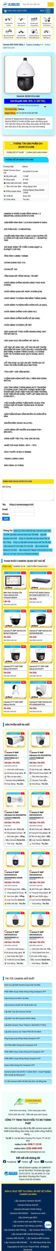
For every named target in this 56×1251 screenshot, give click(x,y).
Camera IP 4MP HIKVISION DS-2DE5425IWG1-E (11, 935)
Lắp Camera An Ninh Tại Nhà (16, 998)
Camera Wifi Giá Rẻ (15, 1238)
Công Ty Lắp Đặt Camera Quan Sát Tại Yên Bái (32, 542)
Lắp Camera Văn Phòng (15, 1230)
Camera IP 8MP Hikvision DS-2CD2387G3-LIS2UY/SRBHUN (40, 755)
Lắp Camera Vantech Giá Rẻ (28, 1201)
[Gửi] (6, 519)
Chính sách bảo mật (16, 1114)
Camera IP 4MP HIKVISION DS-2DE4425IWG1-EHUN (13, 875)
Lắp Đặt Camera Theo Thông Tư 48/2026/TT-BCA (25, 1025)
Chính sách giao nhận (37, 1110)
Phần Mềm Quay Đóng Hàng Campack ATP (22, 1058)
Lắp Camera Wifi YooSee (38, 1238)
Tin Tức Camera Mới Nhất (19, 978)
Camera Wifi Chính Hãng (13, 45)
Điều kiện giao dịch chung (36, 1114)
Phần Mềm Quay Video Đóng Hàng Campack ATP (25, 992)
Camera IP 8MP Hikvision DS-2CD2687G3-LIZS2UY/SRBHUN (15, 815)
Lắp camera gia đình (27, 1217)
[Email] (22, 509)
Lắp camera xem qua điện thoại (27, 1221)
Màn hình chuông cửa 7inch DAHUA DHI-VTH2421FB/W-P (12, 595)
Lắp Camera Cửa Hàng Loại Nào (28, 1226)
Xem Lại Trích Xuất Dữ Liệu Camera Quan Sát (32, 531)
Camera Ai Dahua (33, 45)
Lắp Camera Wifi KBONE (15, 1242)
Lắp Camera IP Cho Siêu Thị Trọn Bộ (18, 546)
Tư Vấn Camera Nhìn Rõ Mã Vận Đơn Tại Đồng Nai (25, 1081)
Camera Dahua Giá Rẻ (27, 1205)
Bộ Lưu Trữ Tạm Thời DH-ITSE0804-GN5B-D (21, 554)
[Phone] (22, 514)
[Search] (35, 4)
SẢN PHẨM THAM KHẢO (37, 566)
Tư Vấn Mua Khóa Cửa (40, 1242)
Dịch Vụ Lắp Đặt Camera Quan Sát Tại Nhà (22, 985)
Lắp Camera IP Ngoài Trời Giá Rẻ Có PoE (35, 550)
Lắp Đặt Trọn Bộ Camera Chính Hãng (19, 1018)
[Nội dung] (28, 495)
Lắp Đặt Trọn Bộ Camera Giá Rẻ (17, 1012)
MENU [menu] (45, 11)
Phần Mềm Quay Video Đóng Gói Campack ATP (24, 1052)
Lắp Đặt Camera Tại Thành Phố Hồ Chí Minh (22, 1032)
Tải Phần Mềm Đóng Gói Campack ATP (20, 1045)
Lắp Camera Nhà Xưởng (40, 1230)
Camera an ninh (38, 1213)
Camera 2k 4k (19, 566)
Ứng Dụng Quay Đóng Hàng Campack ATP (22, 1038)
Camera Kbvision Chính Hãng (27, 1209)
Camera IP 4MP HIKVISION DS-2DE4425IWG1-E (36, 815)
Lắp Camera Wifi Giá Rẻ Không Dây (27, 1234)
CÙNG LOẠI (6, 566)
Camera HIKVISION (19, 1213)
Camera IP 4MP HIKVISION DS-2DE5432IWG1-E (36, 935)
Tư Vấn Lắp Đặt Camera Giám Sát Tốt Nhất (21, 535)
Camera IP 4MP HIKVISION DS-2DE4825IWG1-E (36, 875)
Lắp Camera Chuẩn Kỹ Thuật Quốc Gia (20, 1005)
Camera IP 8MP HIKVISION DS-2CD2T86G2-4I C (11, 755)
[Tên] (21, 504)
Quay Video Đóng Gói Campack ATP (19, 1065)
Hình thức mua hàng (17, 1110)
